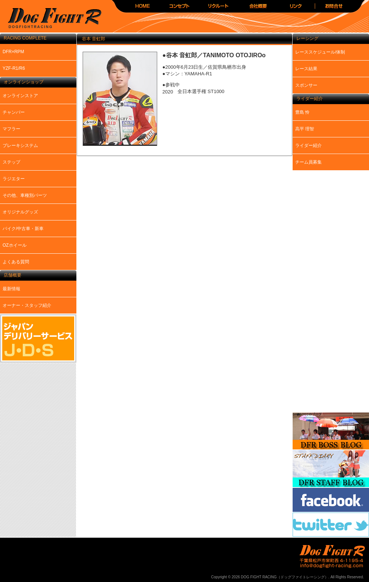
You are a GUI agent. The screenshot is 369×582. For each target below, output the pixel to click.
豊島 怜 (302, 112)
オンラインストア (20, 95)
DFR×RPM (13, 51)
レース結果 (306, 68)
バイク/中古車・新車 (23, 228)
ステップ (11, 162)
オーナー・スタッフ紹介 (27, 305)
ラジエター (14, 178)
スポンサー (306, 85)
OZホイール (15, 245)
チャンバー (14, 112)
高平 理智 (304, 128)
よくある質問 (16, 261)
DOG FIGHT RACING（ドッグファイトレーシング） (51, 19)
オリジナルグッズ (20, 212)
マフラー (11, 128)
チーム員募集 (308, 162)
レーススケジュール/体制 (320, 52)
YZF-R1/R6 (14, 68)
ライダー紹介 (308, 145)
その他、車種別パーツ (25, 195)
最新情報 (11, 288)
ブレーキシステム (20, 145)
